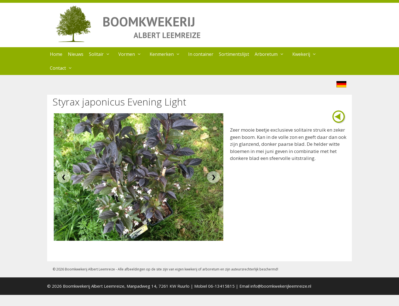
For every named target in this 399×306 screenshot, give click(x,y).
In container (200, 54)
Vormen (132, 54)
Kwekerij (307, 54)
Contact (64, 68)
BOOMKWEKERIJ (149, 21)
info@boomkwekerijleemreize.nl (280, 286)
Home (56, 54)
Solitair (102, 54)
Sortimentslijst (234, 54)
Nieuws (75, 54)
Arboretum (272, 54)
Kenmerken (168, 54)
